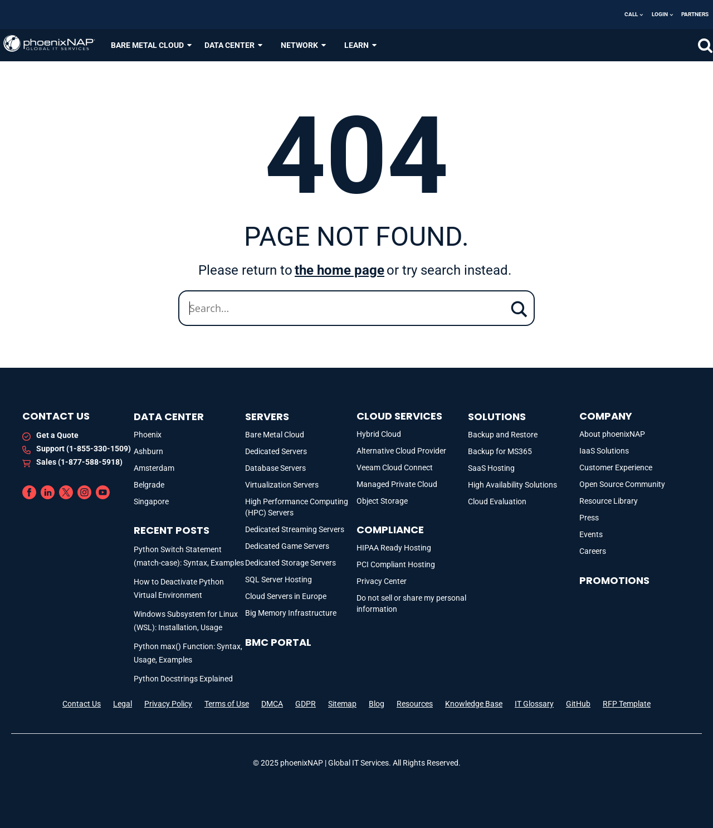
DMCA (272, 703)
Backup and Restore (503, 434)
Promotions (614, 580)
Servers (267, 416)
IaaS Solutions (604, 450)
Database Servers (275, 468)
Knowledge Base (473, 703)
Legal (122, 703)
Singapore (151, 501)
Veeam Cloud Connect (394, 467)
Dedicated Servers (276, 451)
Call (631, 14)
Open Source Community (622, 484)
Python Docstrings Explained (183, 678)
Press (589, 517)
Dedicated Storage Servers (290, 562)
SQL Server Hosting (278, 579)
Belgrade (149, 484)
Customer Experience (615, 467)
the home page (339, 270)
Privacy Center (381, 581)
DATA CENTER (234, 45)
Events (591, 534)
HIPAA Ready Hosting (393, 547)
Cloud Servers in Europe (285, 596)
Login (660, 14)
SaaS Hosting (491, 468)
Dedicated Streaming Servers (294, 529)
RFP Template (627, 703)
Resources (415, 703)
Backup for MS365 (500, 451)
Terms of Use (226, 703)
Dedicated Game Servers (287, 546)
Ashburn (148, 451)
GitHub (578, 703)
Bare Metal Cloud (274, 434)
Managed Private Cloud (396, 484)
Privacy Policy (168, 703)
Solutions (497, 416)
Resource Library (608, 500)
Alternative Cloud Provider (401, 450)
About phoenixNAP (612, 434)
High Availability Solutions (512, 484)
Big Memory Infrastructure (290, 612)
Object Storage (382, 500)
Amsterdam (154, 468)
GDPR (305, 703)
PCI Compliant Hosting (395, 564)
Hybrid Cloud (378, 434)
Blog (376, 703)
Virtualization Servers (282, 484)
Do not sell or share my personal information (411, 603)
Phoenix (148, 434)
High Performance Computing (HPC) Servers (296, 507)
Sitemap (342, 703)
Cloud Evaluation (497, 501)
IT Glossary (534, 703)
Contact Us (81, 703)
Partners (695, 14)
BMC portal (278, 642)
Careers (592, 551)
